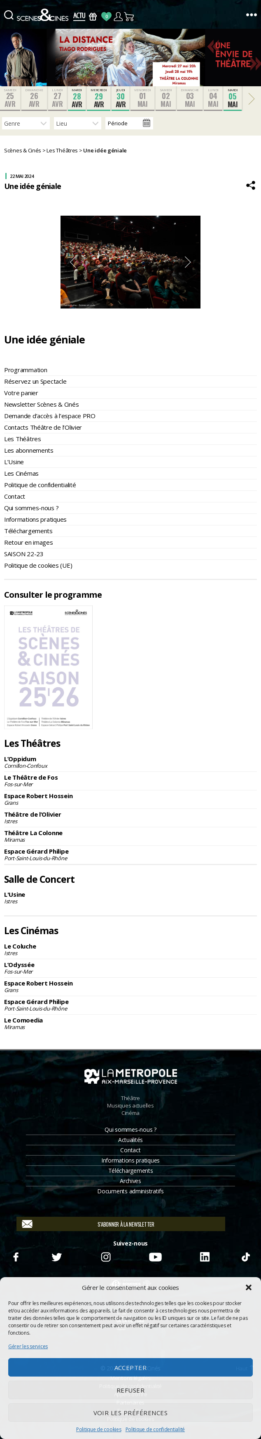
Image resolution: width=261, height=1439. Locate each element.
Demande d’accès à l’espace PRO (50, 416)
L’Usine (14, 462)
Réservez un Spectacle (35, 381)
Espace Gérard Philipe (130, 854)
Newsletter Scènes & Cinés (41, 404)
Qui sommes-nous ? (31, 508)
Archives (130, 1181)
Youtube (155, 1256)
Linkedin (204, 1256)
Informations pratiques (35, 519)
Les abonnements (29, 450)
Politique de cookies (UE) (38, 565)
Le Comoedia (130, 1023)
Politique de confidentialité (155, 1429)
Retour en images (28, 542)
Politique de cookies (98, 1429)
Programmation (25, 370)
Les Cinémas (21, 473)
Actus (79, 17)
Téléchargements (28, 531)
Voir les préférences (130, 1413)
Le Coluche (130, 949)
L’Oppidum (130, 762)
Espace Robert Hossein (130, 799)
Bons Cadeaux (93, 17)
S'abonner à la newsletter (126, 1224)
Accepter (130, 1367)
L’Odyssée (130, 967)
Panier (129, 17)
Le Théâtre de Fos (130, 780)
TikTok (245, 1256)
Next (188, 262)
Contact (14, 496)
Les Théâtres (22, 439)
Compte (118, 17)
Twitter (56, 1256)
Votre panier (21, 393)
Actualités (130, 1140)
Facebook (15, 1256)
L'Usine (130, 897)
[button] (249, 1287)
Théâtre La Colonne (130, 836)
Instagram (105, 1256)
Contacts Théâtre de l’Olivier (43, 427)
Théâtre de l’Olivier (130, 817)
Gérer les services (28, 1346)
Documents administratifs (130, 1191)
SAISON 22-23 (24, 554)
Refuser (131, 1390)
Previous (73, 262)
